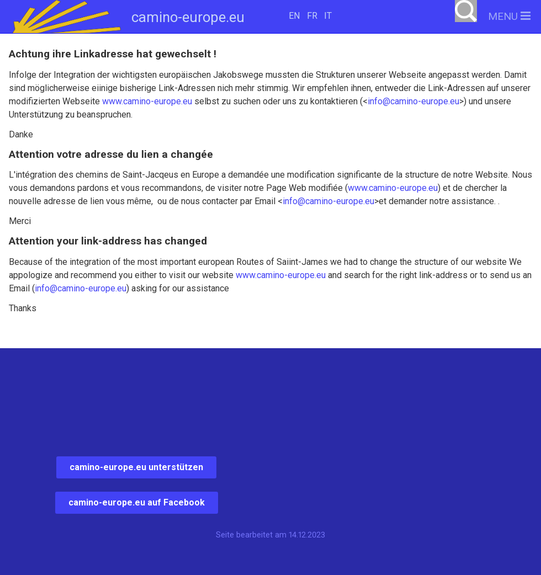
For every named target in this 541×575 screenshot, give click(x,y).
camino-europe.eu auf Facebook (136, 502)
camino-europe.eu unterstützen (136, 467)
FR (312, 15)
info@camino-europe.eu (413, 101)
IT (328, 15)
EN (294, 15)
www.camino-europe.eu (147, 101)
